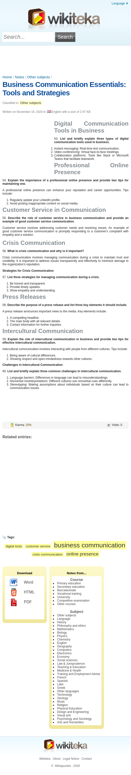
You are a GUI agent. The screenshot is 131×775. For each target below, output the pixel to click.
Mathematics (65, 629)
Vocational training (69, 593)
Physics (62, 636)
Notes (19, 77)
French (61, 677)
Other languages (68, 691)
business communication (89, 545)
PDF (21, 602)
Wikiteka (44, 758)
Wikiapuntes (63, 766)
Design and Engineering (73, 712)
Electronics (64, 653)
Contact (87, 758)
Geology (62, 698)
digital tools (14, 546)
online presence (82, 553)
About (56, 758)
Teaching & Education (71, 667)
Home (7, 77)
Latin (60, 684)
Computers (64, 650)
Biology (62, 632)
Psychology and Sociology (74, 719)
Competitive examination (73, 600)
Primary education (69, 583)
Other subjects (38, 77)
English (62, 643)
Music (61, 701)
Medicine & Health (69, 670)
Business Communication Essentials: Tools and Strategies (64, 88)
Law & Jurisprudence (71, 663)
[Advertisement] (65, 59)
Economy (63, 656)
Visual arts (64, 715)
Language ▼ (120, 3)
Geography (64, 646)
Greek (61, 688)
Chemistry (63, 639)
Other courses (66, 604)
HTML (22, 592)
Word (21, 583)
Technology (64, 694)
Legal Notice (71, 758)
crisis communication (48, 554)
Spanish (62, 681)
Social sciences (67, 660)
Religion (62, 705)
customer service (38, 546)
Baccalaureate (66, 590)
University (63, 597)
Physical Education (69, 708)
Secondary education (71, 587)
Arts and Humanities (70, 722)
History (61, 622)
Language (63, 619)
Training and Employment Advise (78, 674)
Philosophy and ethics (71, 625)
